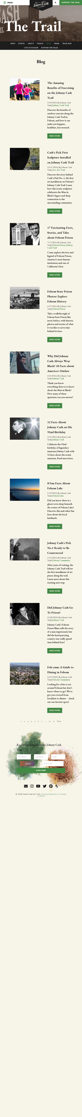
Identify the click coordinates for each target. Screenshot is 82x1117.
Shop (12, 43)
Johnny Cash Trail (60, 105)
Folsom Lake (58, 505)
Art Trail (61, 175)
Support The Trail (49, 48)
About (31, 43)
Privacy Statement (49, 800)
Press (56, 43)
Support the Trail (71, 3)
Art (54, 175)
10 (50, 731)
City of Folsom (31, 48)
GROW (42, 802)
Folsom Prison (58, 250)
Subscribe (41, 776)
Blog (48, 43)
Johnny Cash (58, 388)
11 (53, 731)
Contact (63, 800)
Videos (40, 43)
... (45, 731)
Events (21, 43)
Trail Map (67, 43)
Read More (54, 136)
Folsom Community (61, 570)
